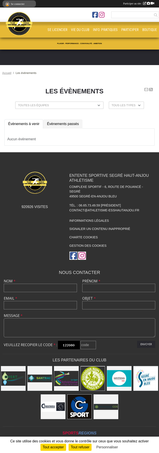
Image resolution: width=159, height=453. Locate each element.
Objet (89, 298)
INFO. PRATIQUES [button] (105, 30)
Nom (9, 281)
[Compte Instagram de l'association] (102, 15)
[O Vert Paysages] (13, 378)
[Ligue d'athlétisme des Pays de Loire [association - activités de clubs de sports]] (66, 378)
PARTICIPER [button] (130, 30)
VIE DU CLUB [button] (80, 30)
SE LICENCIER (57, 30)
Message (13, 315)
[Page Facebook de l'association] (95, 15)
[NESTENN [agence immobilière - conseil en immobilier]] (119, 378)
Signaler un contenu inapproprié (99, 229)
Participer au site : (138, 3)
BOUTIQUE (149, 30)
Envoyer (146, 344)
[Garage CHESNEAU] (53, 406)
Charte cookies (83, 237)
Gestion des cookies (88, 245)
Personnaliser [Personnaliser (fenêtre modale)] (107, 447)
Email (10, 298)
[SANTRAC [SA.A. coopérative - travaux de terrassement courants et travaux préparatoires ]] (39, 378)
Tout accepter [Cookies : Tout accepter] (53, 447)
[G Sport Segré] (79, 406)
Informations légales (89, 220)
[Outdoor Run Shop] (92, 378)
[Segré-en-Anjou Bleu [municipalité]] (145, 378)
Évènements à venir (23, 124)
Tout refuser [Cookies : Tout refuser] (80, 447)
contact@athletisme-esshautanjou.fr (104, 210)
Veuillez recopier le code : (30, 344)
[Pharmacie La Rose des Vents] (106, 406)
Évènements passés (63, 124)
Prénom (91, 281)
